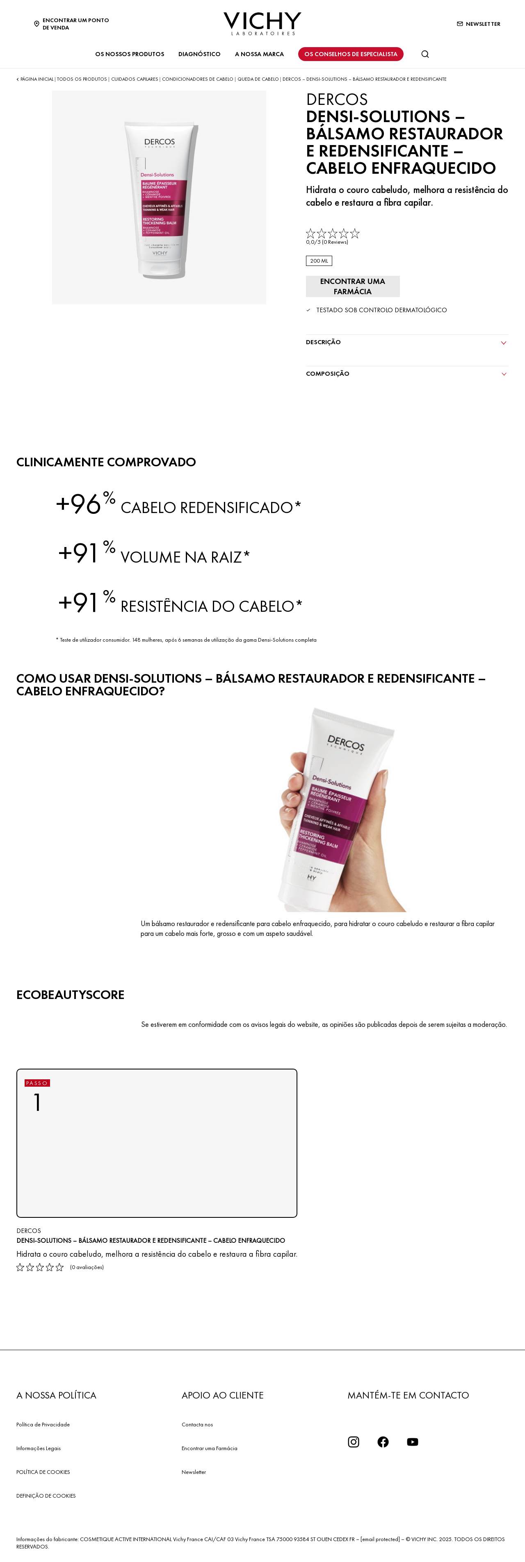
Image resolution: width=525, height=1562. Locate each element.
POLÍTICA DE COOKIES (43, 1471)
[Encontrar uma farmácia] (351, 286)
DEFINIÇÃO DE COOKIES (46, 1494)
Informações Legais (38, 1447)
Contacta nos (197, 1423)
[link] (333, 237)
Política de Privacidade (43, 1423)
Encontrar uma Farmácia (209, 1447)
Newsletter (194, 1471)
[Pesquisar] (425, 54)
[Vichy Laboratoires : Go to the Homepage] (262, 23)
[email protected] (380, 1538)
